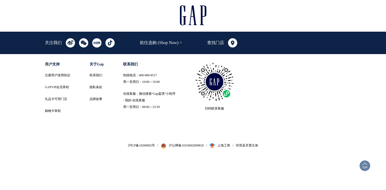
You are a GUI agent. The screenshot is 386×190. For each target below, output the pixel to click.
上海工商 (223, 145)
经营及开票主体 (247, 145)
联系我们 (96, 75)
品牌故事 (96, 99)
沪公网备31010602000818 (186, 145)
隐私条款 (96, 87)
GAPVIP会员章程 (57, 87)
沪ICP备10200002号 (141, 145)
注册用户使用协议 (57, 75)
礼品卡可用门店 (56, 99)
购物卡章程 (53, 111)
